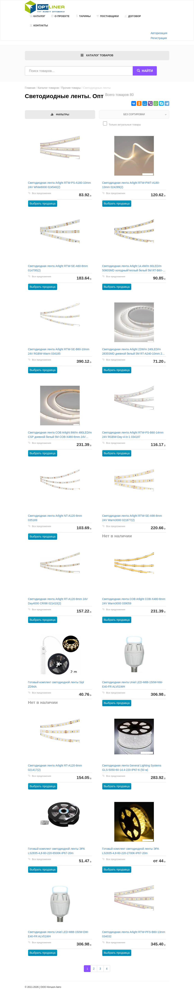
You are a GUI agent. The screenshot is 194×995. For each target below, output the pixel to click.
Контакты (39, 25)
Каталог (37, 16)
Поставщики (108, 16)
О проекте (60, 16)
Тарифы (83, 16)
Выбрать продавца (43, 203)
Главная (30, 87)
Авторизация (159, 33)
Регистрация (159, 38)
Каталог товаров (48, 87)
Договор (133, 16)
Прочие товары (71, 87)
